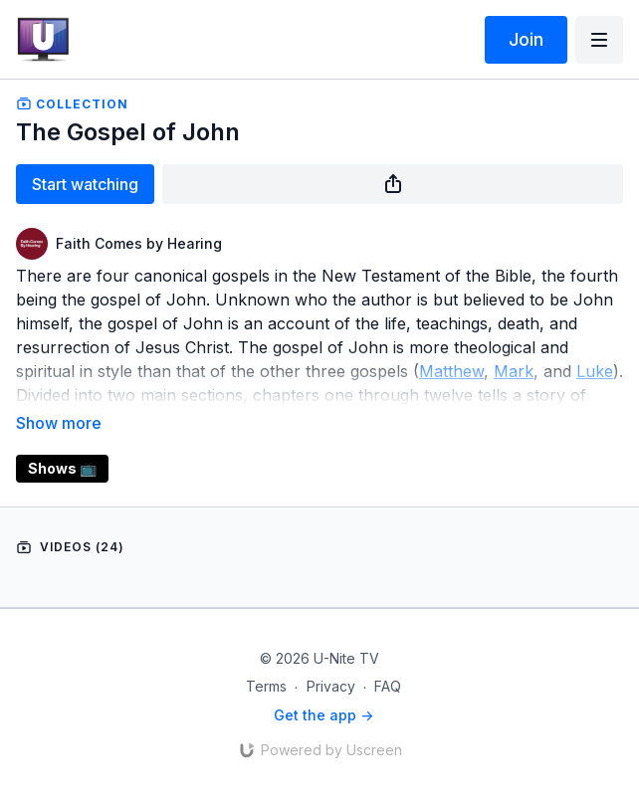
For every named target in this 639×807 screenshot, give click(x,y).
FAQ (387, 686)
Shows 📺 (62, 468)
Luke (594, 371)
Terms (266, 686)
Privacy (331, 686)
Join (526, 39)
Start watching (85, 184)
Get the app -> (323, 714)
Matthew (451, 371)
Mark (513, 371)
